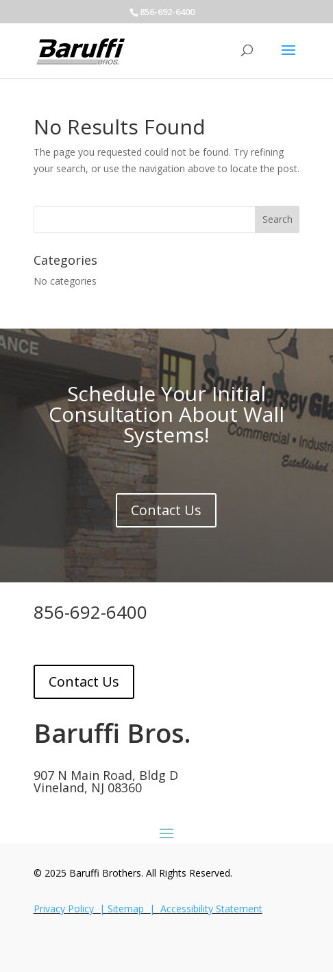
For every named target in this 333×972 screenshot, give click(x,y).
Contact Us (166, 510)
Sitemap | (134, 908)
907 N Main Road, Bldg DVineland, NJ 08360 (106, 781)
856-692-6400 (90, 612)
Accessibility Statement (211, 908)
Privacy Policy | (71, 908)
